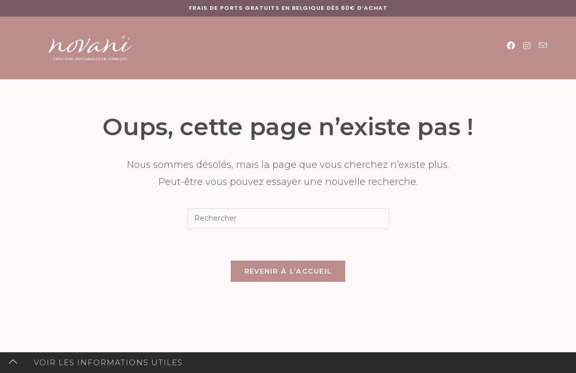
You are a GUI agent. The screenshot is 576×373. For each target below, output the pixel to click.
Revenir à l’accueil (288, 271)
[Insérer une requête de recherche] (288, 218)
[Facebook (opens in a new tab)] (511, 45)
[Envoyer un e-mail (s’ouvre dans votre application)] (543, 45)
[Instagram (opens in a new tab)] (527, 45)
